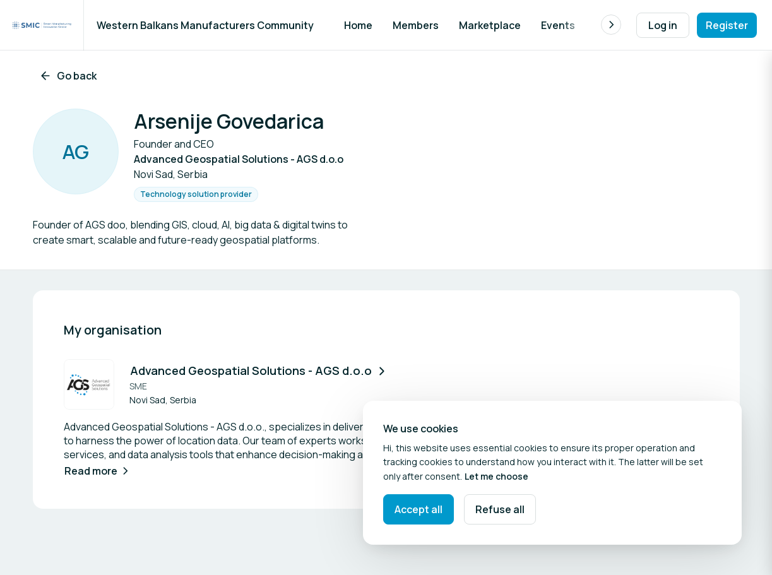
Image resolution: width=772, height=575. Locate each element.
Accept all (418, 509)
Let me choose (496, 476)
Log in (662, 25)
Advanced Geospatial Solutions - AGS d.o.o (259, 370)
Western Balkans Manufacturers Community (205, 25)
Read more (97, 471)
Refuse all (500, 509)
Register (727, 25)
